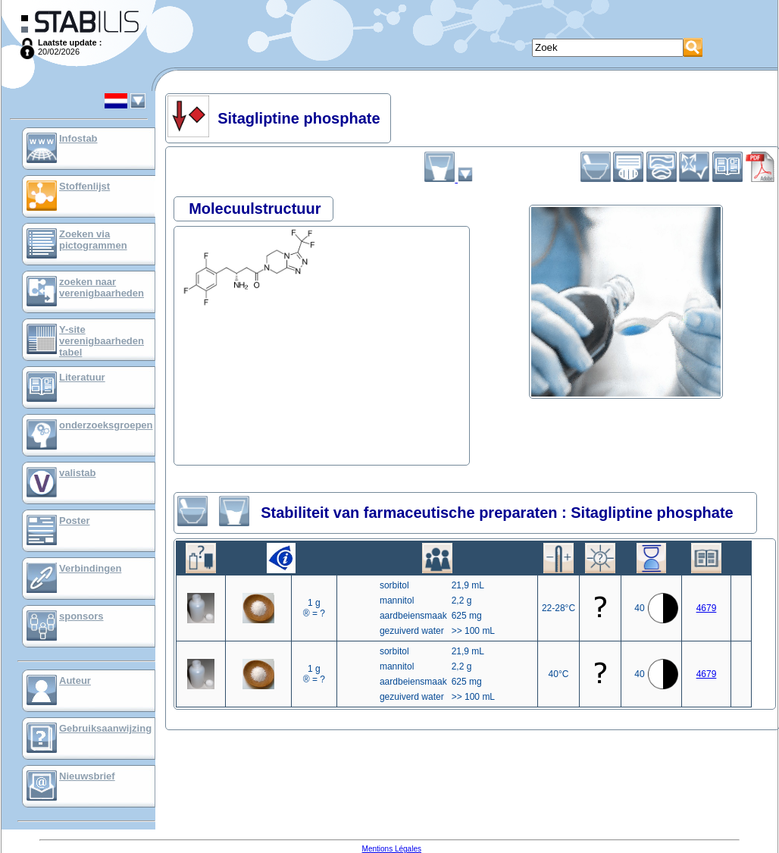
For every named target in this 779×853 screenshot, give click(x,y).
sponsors (81, 616)
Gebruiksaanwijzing (105, 728)
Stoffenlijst (84, 186)
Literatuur (82, 377)
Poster (74, 520)
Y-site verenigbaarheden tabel (101, 341)
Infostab (78, 138)
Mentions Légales (391, 849)
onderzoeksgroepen (106, 425)
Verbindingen (90, 568)
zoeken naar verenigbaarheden (101, 287)
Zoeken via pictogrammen (93, 239)
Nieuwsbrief (87, 776)
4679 (706, 608)
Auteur (75, 680)
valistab (77, 472)
